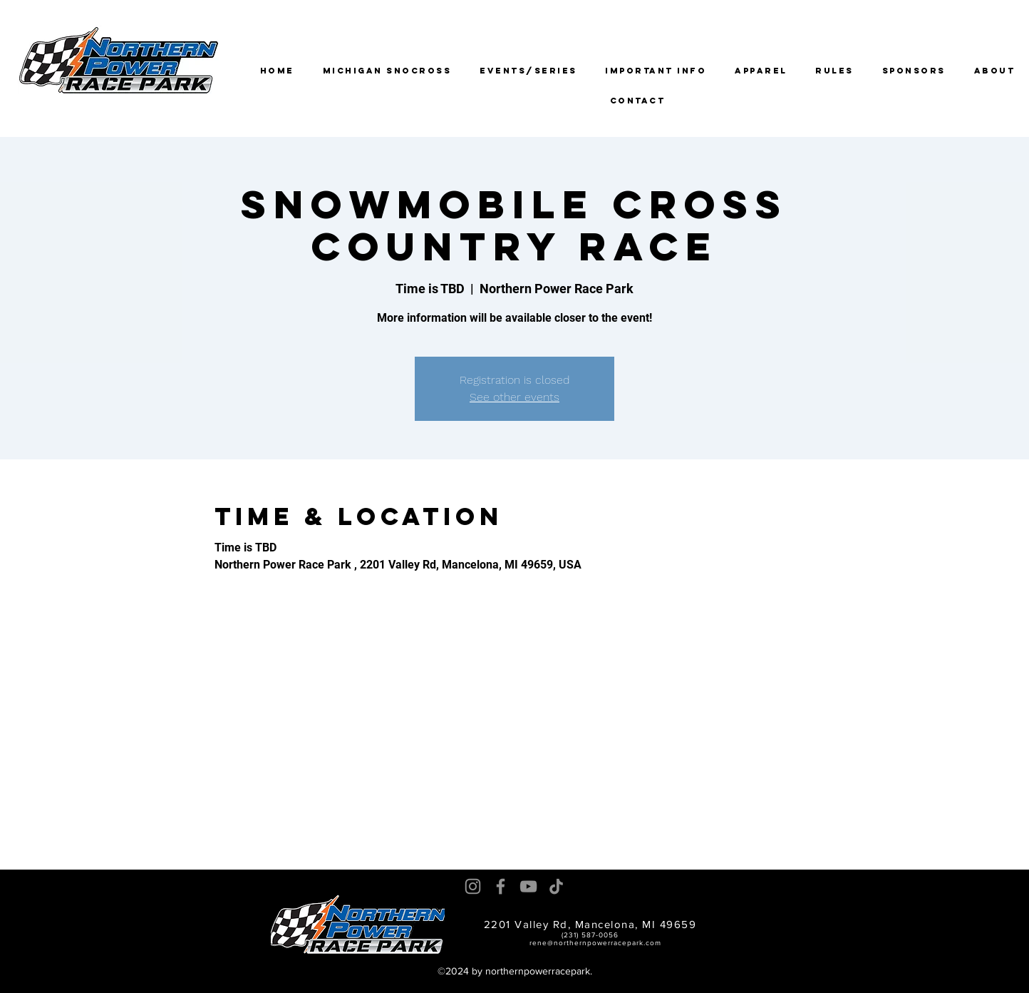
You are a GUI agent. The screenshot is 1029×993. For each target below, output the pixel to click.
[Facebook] (500, 886)
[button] (528, 70)
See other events (514, 397)
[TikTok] (556, 886)
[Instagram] (472, 886)
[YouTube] (528, 886)
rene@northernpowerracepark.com (595, 943)
